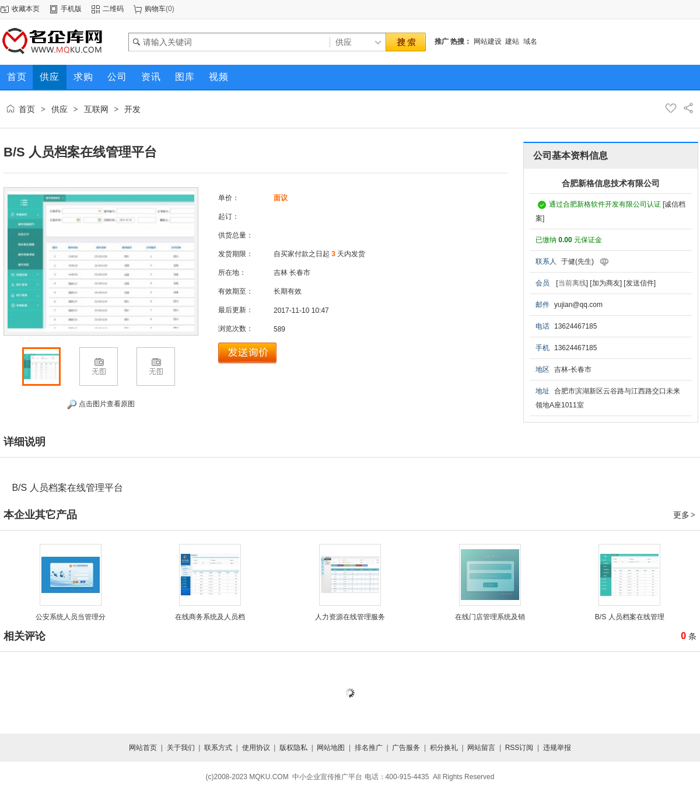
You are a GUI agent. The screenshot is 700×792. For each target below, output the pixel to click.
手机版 (71, 9)
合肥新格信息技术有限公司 (611, 183)
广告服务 (406, 748)
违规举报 (557, 748)
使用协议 (256, 748)
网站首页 (143, 748)
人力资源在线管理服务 (350, 617)
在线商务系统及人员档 (210, 617)
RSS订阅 (519, 748)
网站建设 (488, 41)
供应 (59, 109)
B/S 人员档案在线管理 (629, 617)
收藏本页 (26, 9)
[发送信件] (640, 283)
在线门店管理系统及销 (490, 617)
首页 (27, 109)
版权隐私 (293, 748)
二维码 (113, 9)
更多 (684, 514)
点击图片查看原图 (100, 404)
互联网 (96, 109)
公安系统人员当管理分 (71, 617)
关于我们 (181, 748)
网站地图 (331, 748)
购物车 (155, 9)
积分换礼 (444, 748)
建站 (512, 41)
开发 (132, 109)
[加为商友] (606, 283)
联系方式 (218, 748)
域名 (530, 41)
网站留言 (481, 748)
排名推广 (369, 748)
